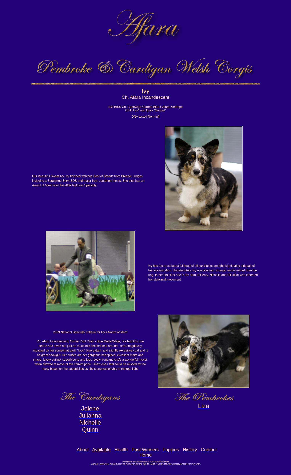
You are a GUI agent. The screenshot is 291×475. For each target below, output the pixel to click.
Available (101, 449)
